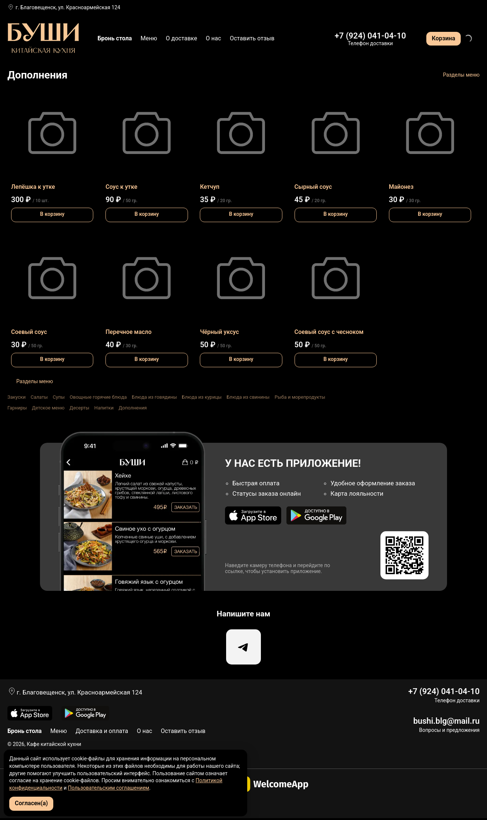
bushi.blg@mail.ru (446, 723)
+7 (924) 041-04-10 (370, 35)
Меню (149, 38)
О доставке (181, 38)
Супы (59, 397)
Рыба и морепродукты (300, 397)
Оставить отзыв (252, 38)
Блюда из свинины (247, 397)
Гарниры (17, 408)
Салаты (39, 397)
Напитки (104, 408)
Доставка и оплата (101, 732)
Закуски (16, 397)
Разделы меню (461, 75)
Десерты (80, 408)
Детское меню (48, 408)
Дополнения (132, 408)
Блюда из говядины (154, 397)
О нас (213, 38)
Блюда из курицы (201, 397)
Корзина (443, 38)
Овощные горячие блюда (98, 397)
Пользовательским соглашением (109, 788)
